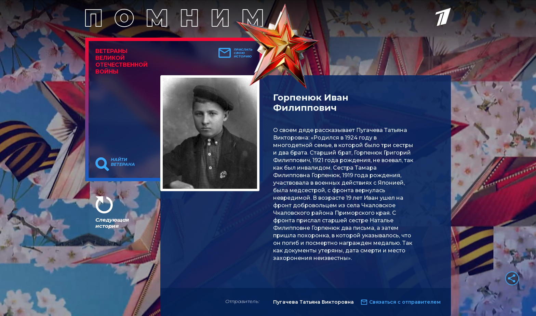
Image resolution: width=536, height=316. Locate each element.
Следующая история (112, 222)
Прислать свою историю (243, 53)
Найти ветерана (123, 162)
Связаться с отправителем (405, 302)
